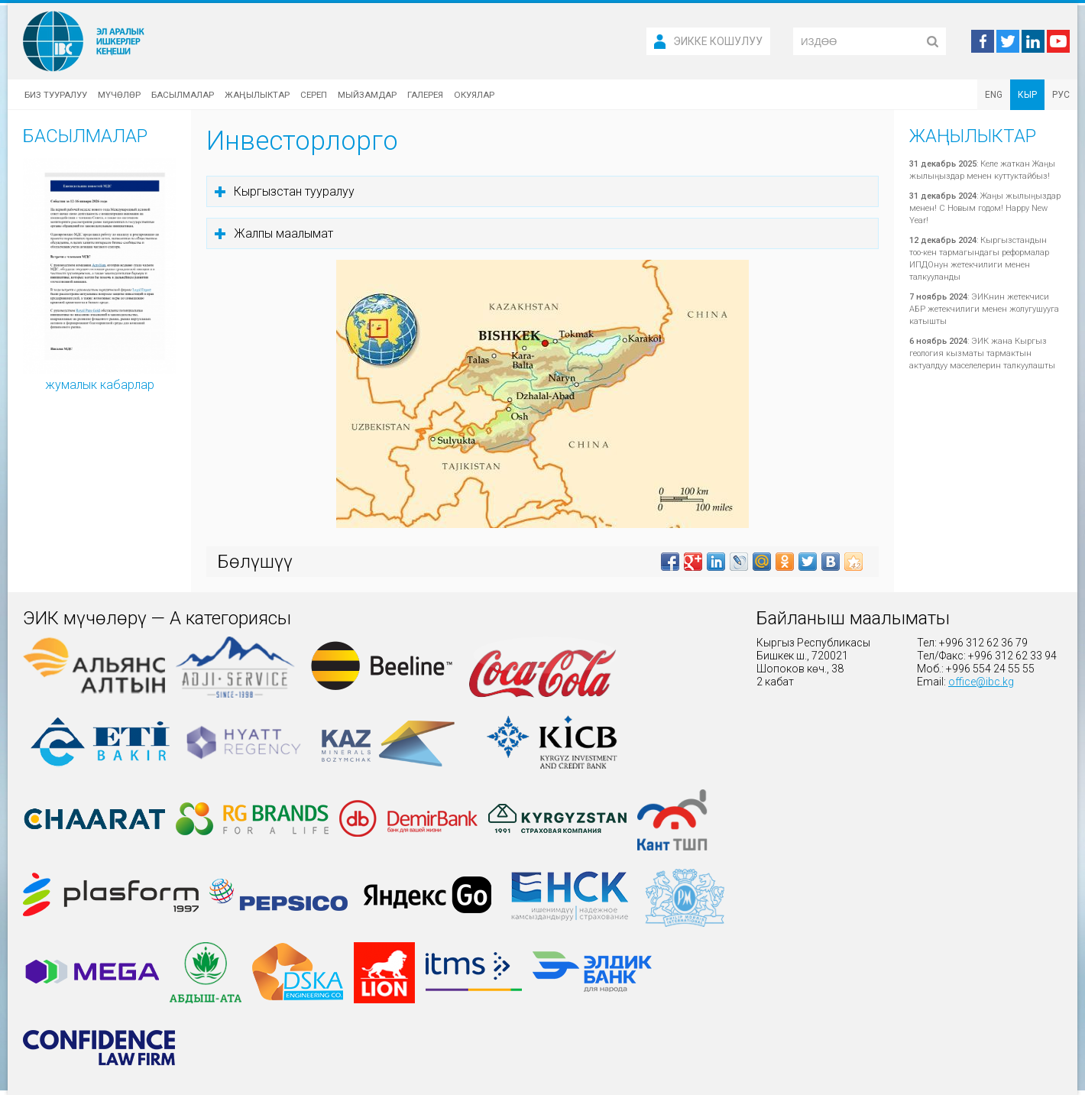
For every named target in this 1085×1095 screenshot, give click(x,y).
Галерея (425, 94)
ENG (993, 94)
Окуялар (474, 94)
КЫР (1027, 94)
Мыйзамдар (367, 94)
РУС (1061, 94)
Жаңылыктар (257, 94)
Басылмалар (182, 94)
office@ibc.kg (981, 681)
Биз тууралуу (55, 94)
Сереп (313, 94)
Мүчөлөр (119, 94)
